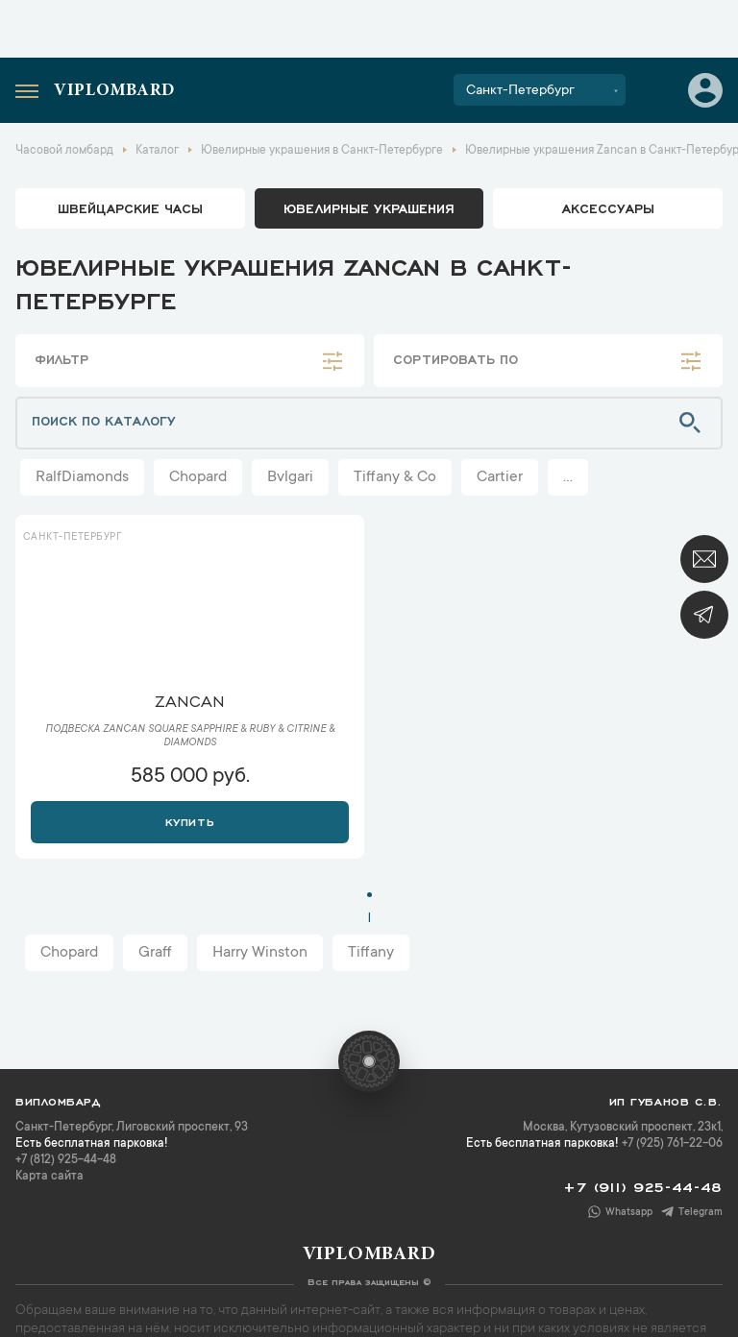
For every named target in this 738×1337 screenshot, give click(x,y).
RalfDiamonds (82, 477)
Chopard (198, 477)
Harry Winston (260, 952)
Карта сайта (49, 1176)
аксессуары (608, 207)
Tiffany (371, 952)
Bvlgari (290, 477)
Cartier (500, 477)
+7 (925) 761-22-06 (672, 1144)
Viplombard (114, 91)
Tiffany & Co (395, 477)
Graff (155, 952)
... (568, 477)
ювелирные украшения (369, 207)
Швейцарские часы (130, 207)
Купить (189, 820)
